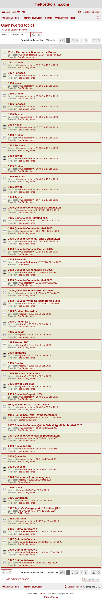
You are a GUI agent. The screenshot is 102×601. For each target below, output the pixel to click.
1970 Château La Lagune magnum (29, 477)
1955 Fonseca (16, 176)
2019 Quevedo (17, 456)
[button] (62, 40)
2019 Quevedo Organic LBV (25, 394)
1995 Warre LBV (18, 342)
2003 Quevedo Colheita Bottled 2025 (30, 269)
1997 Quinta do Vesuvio (22, 539)
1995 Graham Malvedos (22, 311)
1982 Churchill (17, 518)
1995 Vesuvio (16, 332)
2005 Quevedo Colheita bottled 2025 (30, 280)
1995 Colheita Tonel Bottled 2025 (28, 218)
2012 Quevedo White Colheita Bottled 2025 (34, 300)
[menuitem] (21, 12)
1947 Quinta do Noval (21, 560)
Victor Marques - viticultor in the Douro (32, 52)
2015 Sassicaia (17, 259)
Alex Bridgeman (28, 55)
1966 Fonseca (16, 103)
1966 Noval (15, 83)
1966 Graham (16, 93)
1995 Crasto (15, 363)
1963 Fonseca (16, 145)
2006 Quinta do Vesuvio (22, 528)
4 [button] (81, 40)
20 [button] (93, 40)
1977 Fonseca (16, 72)
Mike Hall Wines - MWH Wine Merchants (32, 414)
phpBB (41, 594)
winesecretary (27, 65)
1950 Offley (15, 487)
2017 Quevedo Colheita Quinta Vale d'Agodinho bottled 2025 (45, 425)
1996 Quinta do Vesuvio (22, 549)
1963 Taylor (15, 155)
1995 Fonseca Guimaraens (24, 373)
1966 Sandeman (18, 497)
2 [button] (72, 40)
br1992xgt (25, 511)
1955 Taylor (15, 186)
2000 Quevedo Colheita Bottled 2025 (30, 249)
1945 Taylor (15, 197)
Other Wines (24, 264)
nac (22, 490)
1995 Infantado (17, 352)
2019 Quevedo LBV (19, 446)
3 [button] (77, 40)
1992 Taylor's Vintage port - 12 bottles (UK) (34, 508)
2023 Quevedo (17, 466)
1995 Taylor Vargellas (21, 383)
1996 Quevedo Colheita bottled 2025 (30, 228)
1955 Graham (16, 166)
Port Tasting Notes (26, 67)
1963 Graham (16, 135)
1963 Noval (15, 124)
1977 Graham (16, 62)
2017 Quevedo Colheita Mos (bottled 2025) (34, 435)
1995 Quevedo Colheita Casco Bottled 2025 (34, 207)
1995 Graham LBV (19, 321)
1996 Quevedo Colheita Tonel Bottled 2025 (34, 238)
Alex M (23, 500)
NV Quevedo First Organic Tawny (28, 404)
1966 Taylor (15, 114)
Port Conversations (27, 57)
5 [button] (86, 40)
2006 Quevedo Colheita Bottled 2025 (30, 290)
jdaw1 (23, 314)
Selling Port (23, 513)
